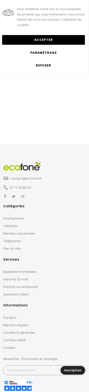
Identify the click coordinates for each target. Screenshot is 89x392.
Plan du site (12, 248)
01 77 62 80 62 (20, 188)
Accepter (43, 40)
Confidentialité (14, 340)
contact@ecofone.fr (26, 178)
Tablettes (10, 226)
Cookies (9, 348)
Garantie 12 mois (15, 279)
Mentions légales (16, 325)
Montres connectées (19, 233)
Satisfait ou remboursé (20, 287)
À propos (9, 317)
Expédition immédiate (19, 272)
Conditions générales (19, 333)
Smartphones (13, 218)
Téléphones (12, 241)
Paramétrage (43, 53)
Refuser (43, 65)
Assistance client (16, 294)
